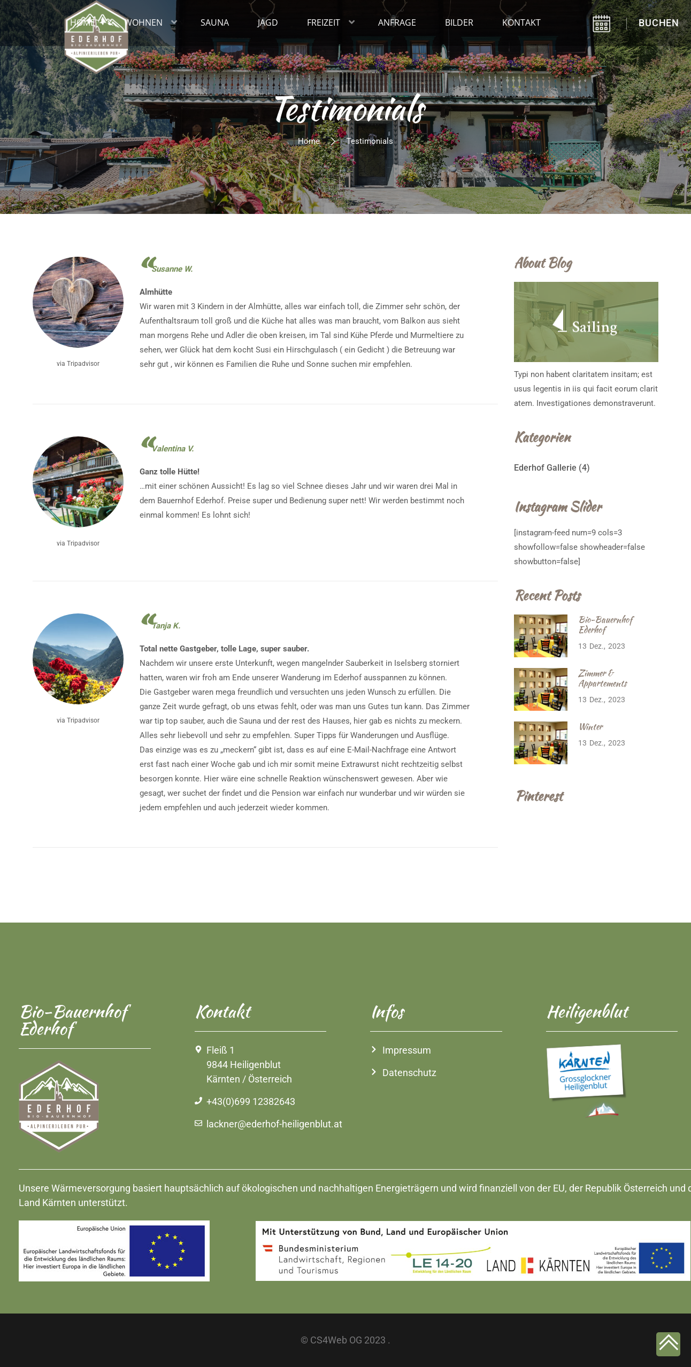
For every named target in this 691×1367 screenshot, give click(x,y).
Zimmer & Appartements (602, 678)
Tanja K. (165, 626)
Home (309, 141)
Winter (590, 726)
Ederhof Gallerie (545, 468)
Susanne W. (172, 269)
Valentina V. (172, 449)
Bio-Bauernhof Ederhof (605, 624)
